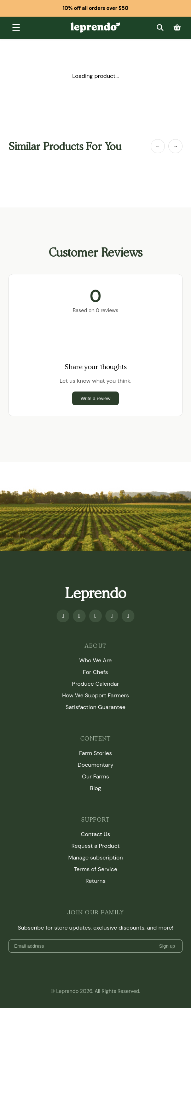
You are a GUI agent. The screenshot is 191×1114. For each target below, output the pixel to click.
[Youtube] (79, 616)
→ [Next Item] (175, 146)
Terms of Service (95, 869)
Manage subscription (95, 857)
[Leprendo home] (95, 27)
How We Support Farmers (95, 695)
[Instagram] (95, 616)
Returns (95, 881)
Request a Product (95, 846)
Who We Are (95, 660)
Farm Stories (95, 753)
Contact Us (95, 834)
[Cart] (177, 27)
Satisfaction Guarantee (95, 707)
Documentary (95, 765)
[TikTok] (128, 616)
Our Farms (95, 776)
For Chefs (95, 672)
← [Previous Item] (157, 146)
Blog (95, 788)
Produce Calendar (95, 683)
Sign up (167, 946)
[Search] (160, 27)
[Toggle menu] (16, 28)
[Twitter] (111, 616)
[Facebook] (63, 616)
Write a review (95, 398)
